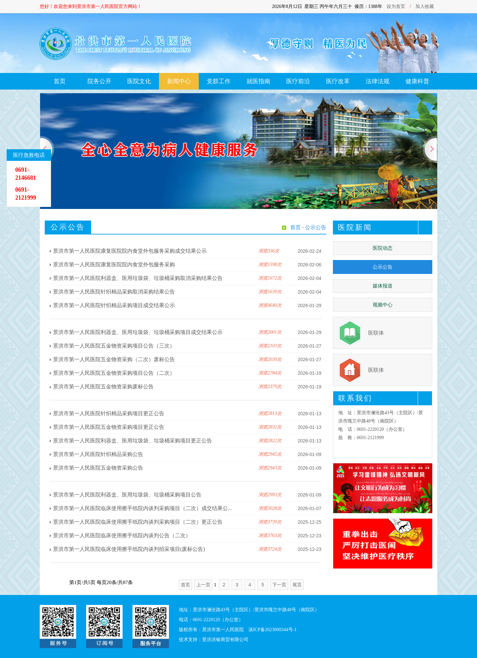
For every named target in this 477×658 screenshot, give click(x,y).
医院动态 (383, 248)
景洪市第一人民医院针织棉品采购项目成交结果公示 (114, 305)
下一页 (279, 584)
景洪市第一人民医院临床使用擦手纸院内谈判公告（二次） (122, 535)
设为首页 (396, 6)
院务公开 (99, 81)
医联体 (376, 333)
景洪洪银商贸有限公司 (225, 639)
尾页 (297, 584)
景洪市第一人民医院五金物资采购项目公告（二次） (114, 373)
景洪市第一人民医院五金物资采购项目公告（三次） (114, 346)
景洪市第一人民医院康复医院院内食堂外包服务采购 (114, 264)
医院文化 (139, 81)
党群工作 (219, 81)
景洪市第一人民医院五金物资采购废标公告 (103, 386)
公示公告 (383, 267)
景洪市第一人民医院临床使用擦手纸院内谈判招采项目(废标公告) (129, 549)
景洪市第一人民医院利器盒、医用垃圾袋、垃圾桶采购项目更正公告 (132, 440)
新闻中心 (179, 81)
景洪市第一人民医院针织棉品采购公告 (98, 454)
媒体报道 (383, 286)
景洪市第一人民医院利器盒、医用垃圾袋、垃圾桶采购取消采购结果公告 (138, 278)
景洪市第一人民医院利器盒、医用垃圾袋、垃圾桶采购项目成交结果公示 (138, 332)
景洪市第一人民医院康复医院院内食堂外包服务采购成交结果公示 (130, 251)
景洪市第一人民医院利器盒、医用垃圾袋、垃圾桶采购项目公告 (127, 494)
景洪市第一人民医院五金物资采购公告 (98, 468)
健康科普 (417, 81)
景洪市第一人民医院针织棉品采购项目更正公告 (108, 413)
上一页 (203, 584)
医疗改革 (338, 81)
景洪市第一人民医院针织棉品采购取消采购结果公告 (114, 292)
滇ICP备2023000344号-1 (272, 629)
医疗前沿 (298, 81)
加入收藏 (424, 6)
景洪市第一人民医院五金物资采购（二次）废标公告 (114, 359)
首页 (60, 81)
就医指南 (258, 81)
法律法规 (378, 81)
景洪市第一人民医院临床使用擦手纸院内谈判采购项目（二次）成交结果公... (142, 508)
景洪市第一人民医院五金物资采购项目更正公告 (108, 427)
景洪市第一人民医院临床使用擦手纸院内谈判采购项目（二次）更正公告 (138, 522)
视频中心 (383, 304)
